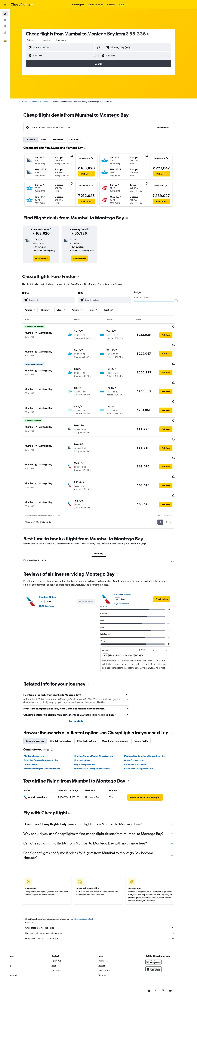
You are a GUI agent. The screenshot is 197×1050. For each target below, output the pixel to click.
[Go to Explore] (5, 33)
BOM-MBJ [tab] (103, 527)
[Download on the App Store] (159, 943)
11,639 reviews (51, 580)
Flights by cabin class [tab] (65, 715)
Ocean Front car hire (139, 734)
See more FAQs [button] (81, 695)
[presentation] (153, 34)
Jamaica (50, 102)
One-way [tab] (79, 139)
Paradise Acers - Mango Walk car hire (97, 742)
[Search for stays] (5, 20)
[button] (5, 4)
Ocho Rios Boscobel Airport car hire (46, 734)
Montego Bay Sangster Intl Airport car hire (149, 730)
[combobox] (37, 40)
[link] (46, 258)
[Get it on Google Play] (159, 935)
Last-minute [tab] (62, 139)
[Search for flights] (5, 14)
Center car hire (36, 738)
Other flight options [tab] (91, 715)
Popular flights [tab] (146, 715)
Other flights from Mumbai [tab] (120, 715)
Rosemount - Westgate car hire (143, 742)
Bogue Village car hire (90, 738)
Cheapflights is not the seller (105, 901)
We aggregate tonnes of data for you (105, 907)
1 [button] (165, 496)
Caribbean (40, 102)
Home (29, 102)
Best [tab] (48, 139)
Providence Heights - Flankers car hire (47, 742)
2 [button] (171, 496)
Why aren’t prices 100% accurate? (105, 912)
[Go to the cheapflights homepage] (22, 4)
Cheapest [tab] (35, 139)
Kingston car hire (87, 734)
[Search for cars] (5, 26)
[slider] (181, 301)
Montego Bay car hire (39, 730)
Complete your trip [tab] (40, 715)
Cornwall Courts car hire (140, 738)
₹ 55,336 (141, 34)
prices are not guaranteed (88, 893)
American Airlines (52, 571)
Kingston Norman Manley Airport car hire (99, 730)
